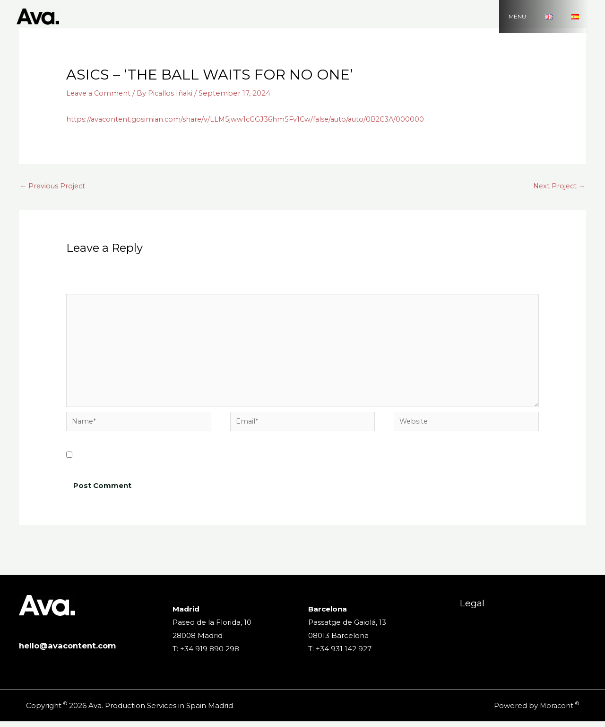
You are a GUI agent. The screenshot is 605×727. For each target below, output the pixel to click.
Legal (468, 613)
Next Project (558, 186)
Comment (87, 288)
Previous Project (53, 186)
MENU (541, 16)
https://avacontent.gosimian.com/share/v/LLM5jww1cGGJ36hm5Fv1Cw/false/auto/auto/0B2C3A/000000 (250, 119)
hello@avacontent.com (71, 651)
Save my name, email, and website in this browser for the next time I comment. (221, 460)
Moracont (555, 711)
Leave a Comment (99, 93)
